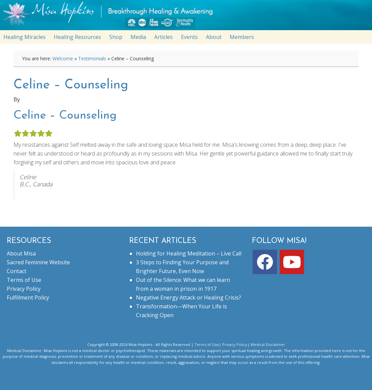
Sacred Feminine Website (38, 262)
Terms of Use (24, 280)
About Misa (21, 253)
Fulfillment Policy (28, 297)
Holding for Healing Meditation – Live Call (188, 253)
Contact (16, 271)
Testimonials (92, 58)
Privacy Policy (24, 288)
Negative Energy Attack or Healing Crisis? (188, 297)
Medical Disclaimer (268, 344)
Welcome (62, 58)
